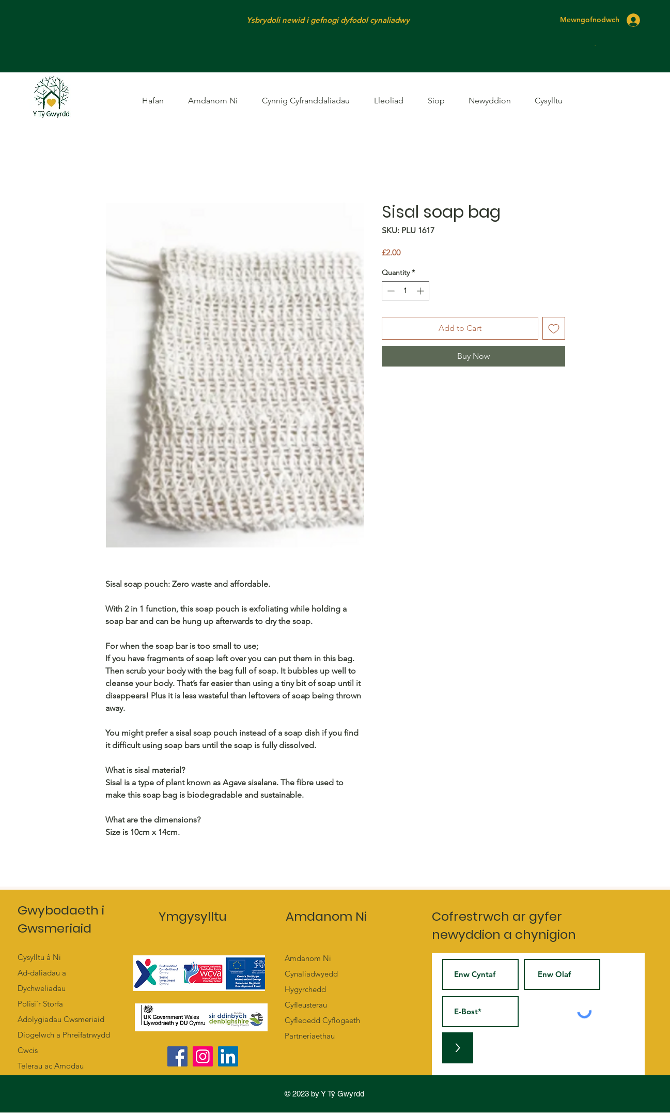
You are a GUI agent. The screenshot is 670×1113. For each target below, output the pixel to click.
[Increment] (421, 291)
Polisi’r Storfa (40, 1004)
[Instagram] (203, 1056)
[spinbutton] (405, 291)
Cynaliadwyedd (311, 974)
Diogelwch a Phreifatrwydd (64, 1035)
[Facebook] (177, 1056)
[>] (457, 1047)
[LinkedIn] (228, 1056)
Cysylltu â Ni (39, 957)
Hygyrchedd (305, 989)
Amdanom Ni (308, 958)
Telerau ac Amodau (51, 1066)
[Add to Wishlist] (553, 328)
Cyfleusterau (306, 1005)
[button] (596, 45)
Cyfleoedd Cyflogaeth (322, 1020)
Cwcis (28, 1050)
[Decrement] (389, 291)
